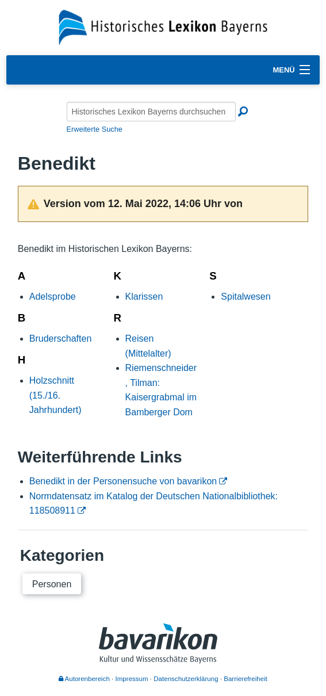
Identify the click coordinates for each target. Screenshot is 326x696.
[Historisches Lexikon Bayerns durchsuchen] (151, 111)
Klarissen (144, 296)
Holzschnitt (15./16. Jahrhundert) (55, 395)
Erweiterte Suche (94, 129)
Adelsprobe (52, 296)
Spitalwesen (245, 296)
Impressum (132, 678)
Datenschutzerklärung (186, 678)
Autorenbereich (84, 678)
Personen (52, 584)
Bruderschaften (60, 338)
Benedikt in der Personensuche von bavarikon (123, 481)
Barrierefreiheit (245, 678)
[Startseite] (163, 27)
